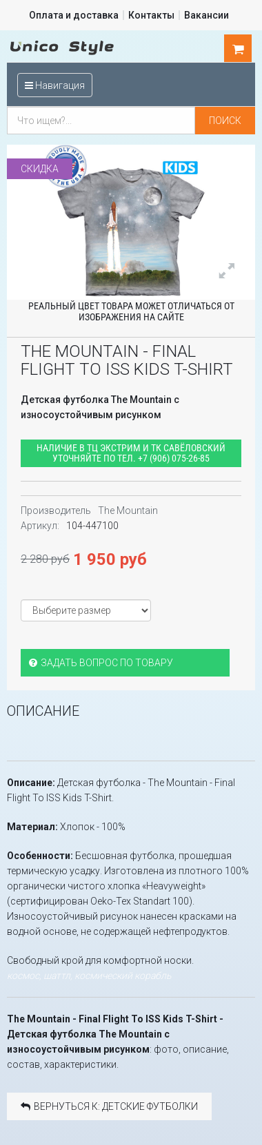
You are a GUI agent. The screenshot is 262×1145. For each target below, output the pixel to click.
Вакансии (206, 15)
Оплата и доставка (74, 15)
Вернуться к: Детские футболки (109, 1106)
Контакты (151, 15)
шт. (238, 49)
